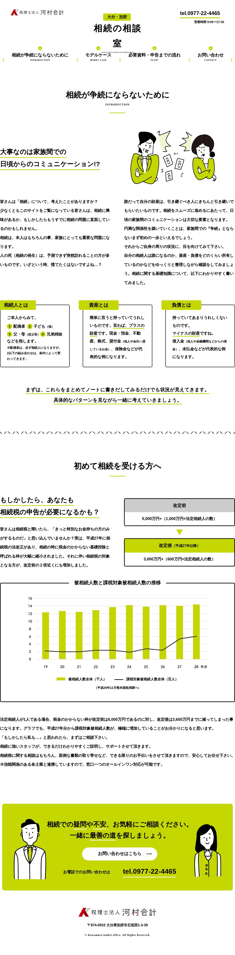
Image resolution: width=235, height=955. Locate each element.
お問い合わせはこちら (119, 853)
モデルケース (98, 57)
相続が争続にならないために (40, 57)
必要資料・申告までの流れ (154, 57)
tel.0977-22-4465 (200, 13)
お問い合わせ (210, 57)
